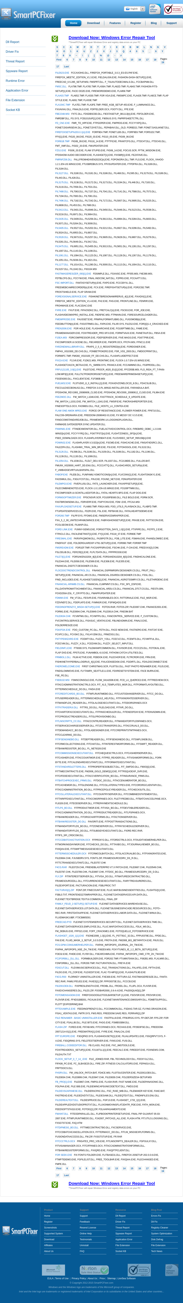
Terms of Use (62, 1278)
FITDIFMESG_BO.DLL (67, 1127)
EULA (50, 1278)
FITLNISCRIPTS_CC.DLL (68, 721)
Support (84, 1216)
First (58, 59)
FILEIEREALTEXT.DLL (67, 1100)
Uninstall (84, 1245)
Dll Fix (154, 1221)
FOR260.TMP (62, 515)
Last (66, 66)
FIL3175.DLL (62, 182)
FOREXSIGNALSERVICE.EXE (71, 296)
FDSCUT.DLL (62, 967)
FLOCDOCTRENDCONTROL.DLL (73, 570)
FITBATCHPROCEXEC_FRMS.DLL (73, 780)
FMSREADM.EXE (64, 547)
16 (139, 59)
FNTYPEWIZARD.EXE (67, 639)
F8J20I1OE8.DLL (64, 986)
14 (124, 59)
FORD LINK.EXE (64, 529)
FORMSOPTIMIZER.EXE (68, 497)
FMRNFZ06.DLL (64, 159)
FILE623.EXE (62, 73)
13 (116, 59)
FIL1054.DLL (62, 461)
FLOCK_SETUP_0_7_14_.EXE (71, 1059)
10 (93, 59)
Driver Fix (12, 51)
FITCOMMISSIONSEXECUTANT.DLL (74, 753)
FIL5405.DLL (62, 228)
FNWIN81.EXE (63, 429)
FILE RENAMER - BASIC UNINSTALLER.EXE (79, 1018)
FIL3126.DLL (62, 452)
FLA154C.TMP (63, 104)
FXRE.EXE (61, 310)
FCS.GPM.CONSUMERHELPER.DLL (74, 945)
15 (132, 59)
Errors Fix (156, 1216)
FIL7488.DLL (62, 191)
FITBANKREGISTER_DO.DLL (71, 821)
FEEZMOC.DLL (63, 397)
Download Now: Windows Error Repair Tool (112, 37)
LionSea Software (127, 1278)
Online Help (86, 1233)
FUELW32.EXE (63, 383)
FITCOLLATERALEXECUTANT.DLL (73, 794)
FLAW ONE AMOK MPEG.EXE (71, 410)
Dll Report (12, 42)
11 (101, 59)
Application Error (17, 90)
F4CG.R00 (61, 977)
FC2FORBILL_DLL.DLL (67, 958)
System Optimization (161, 1233)
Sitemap (111, 1278)
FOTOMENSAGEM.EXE (68, 995)
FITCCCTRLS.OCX (65, 1141)
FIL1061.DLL (62, 255)
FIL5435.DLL (62, 219)
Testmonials (86, 1239)
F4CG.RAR (61, 867)
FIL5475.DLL (62, 246)
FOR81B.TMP (62, 141)
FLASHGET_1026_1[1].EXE (70, 935)
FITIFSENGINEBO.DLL (67, 739)
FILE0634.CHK (63, 616)
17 (147, 59)
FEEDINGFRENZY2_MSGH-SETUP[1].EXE (78, 607)
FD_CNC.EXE (62, 123)
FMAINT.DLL (62, 1114)
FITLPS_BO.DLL (64, 808)
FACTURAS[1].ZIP (65, 890)
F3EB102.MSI (62, 680)
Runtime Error (15, 80)
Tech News (156, 1251)
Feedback (85, 1221)
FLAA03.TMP (62, 95)
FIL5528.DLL (62, 237)
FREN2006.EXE (63, 328)
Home (47, 1216)
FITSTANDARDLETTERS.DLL (71, 767)
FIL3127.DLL (62, 173)
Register (48, 1221)
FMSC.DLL (61, 86)
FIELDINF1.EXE (64, 648)
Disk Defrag (157, 1239)
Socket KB (13, 109)
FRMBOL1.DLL (63, 657)
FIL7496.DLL (62, 200)
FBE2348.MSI (62, 114)
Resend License (88, 1227)
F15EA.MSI (61, 337)
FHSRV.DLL (61, 1072)
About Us (48, 1251)
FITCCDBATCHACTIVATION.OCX (73, 840)
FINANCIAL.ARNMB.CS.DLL (70, 584)
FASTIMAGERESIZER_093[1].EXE (73, 273)
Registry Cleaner (159, 1227)
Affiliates (48, 1245)
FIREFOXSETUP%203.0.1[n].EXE (73, 132)
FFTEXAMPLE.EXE (65, 1009)
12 (109, 59)
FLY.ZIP (59, 876)
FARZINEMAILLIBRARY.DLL (70, 346)
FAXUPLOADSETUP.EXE (68, 506)
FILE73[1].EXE (63, 557)
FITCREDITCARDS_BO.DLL (70, 693)
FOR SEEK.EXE (64, 1155)
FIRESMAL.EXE (64, 538)
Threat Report (15, 61)
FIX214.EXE (61, 360)
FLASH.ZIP (61, 1027)
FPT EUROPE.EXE (65, 1036)
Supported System (53, 1233)
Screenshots (50, 1227)
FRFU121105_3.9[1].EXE (68, 369)
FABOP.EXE (61, 474)
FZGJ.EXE (61, 150)
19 (162, 62)
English (134, 8)
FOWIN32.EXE (63, 442)
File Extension (15, 100)
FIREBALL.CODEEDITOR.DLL (71, 1045)
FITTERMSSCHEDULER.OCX (71, 853)
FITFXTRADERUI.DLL (67, 707)
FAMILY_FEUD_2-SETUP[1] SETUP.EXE (76, 904)
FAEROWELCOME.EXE (68, 666)
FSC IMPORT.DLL (65, 283)
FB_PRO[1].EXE (64, 1082)
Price (102, 1278)
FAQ (82, 1251)
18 (155, 59)
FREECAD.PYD (63, 922)
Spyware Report (17, 71)
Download (49, 1239)
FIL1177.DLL (62, 264)
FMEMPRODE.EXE (65, 319)
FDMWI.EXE (62, 598)
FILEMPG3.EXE (63, 483)
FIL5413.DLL (62, 210)
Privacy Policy (79, 1278)
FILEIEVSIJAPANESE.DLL (69, 1091)
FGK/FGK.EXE (63, 630)
